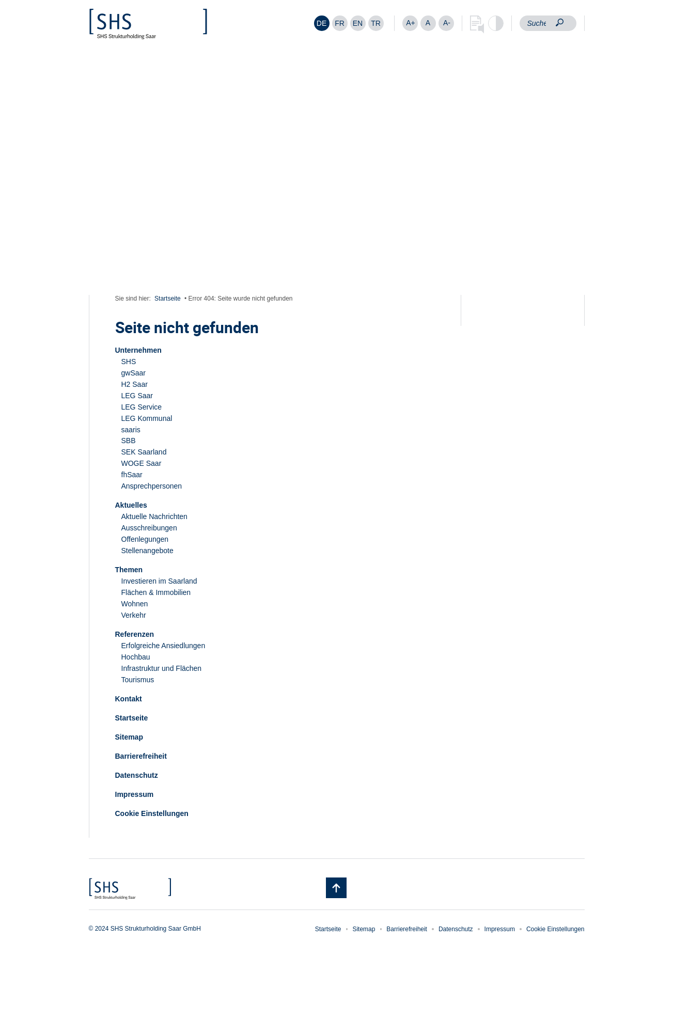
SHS (128, 361)
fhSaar (132, 475)
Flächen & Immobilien (156, 592)
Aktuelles (131, 505)
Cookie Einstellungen (152, 813)
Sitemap (129, 737)
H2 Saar (134, 384)
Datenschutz (136, 775)
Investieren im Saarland (159, 581)
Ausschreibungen (149, 528)
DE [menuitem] (321, 23)
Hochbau (135, 657)
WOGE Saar (141, 463)
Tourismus (137, 680)
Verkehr (133, 615)
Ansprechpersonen (151, 486)
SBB (128, 440)
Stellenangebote (147, 550)
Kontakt (128, 699)
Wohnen (134, 604)
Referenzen (134, 634)
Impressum (134, 794)
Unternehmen (138, 350)
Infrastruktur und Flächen (161, 668)
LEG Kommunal (147, 418)
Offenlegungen (145, 539)
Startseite (167, 298)
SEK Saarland (144, 452)
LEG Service (141, 407)
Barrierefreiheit (141, 756)
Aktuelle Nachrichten (154, 516)
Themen (129, 570)
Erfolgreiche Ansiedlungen (163, 645)
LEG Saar (137, 395)
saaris (130, 430)
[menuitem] (322, 23)
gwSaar (133, 373)
